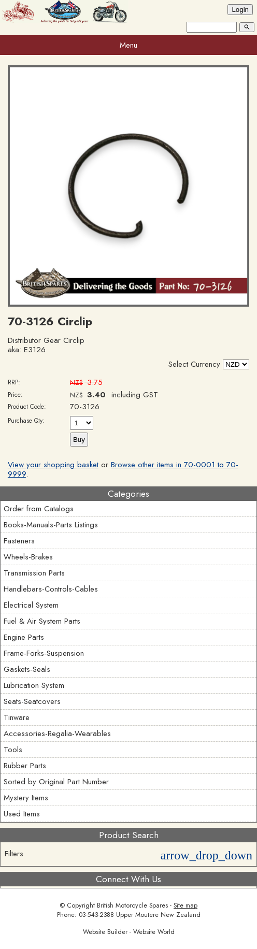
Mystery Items (26, 797)
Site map (185, 905)
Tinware (17, 717)
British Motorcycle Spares (132, 905)
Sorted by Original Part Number (56, 781)
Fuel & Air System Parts (42, 621)
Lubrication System (34, 685)
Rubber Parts (25, 765)
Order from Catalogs (39, 508)
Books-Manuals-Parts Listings (51, 524)
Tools (13, 749)
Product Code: (27, 406)
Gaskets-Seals (27, 669)
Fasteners (19, 541)
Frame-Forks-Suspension (44, 653)
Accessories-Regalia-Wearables (57, 733)
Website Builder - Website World (129, 932)
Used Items (22, 813)
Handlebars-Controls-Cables (51, 589)
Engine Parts (24, 637)
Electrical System (31, 605)
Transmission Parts (34, 573)
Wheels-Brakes (28, 557)
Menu (128, 45)
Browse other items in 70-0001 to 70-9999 (123, 469)
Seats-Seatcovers (32, 701)
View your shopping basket (53, 464)
